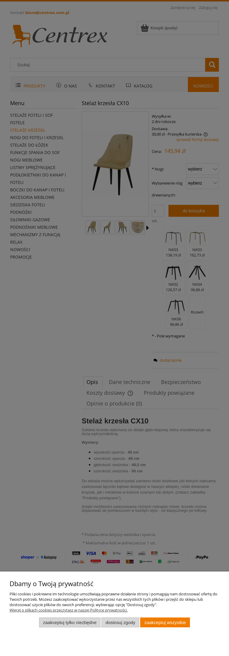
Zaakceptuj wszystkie (165, 622)
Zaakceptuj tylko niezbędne (69, 622)
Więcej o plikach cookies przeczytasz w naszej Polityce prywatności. (69, 610)
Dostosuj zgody (120, 622)
